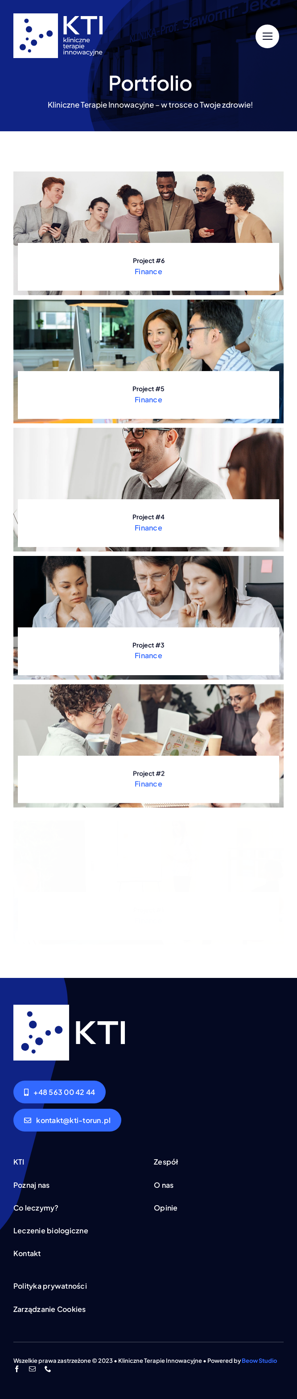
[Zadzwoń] (59, 1092)
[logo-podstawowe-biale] (69, 1008)
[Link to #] (267, 36)
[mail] (32, 1369)
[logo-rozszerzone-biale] (58, 17)
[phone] (48, 1369)
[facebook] (16, 1369)
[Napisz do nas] (67, 1120)
